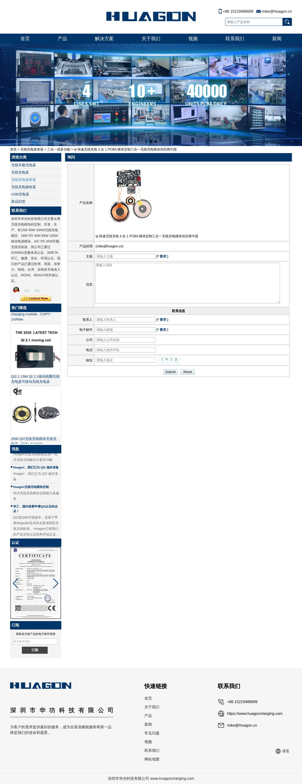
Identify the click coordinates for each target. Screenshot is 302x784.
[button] (146, 141)
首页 (25, 38)
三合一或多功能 (58, 149)
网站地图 (151, 759)
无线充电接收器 (23, 187)
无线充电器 (20, 172)
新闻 (277, 38)
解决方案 (104, 38)
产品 (62, 38)
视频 (193, 38)
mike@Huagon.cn (277, 11)
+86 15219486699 (238, 11)
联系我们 (234, 38)
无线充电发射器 (31, 149)
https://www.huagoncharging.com (255, 714)
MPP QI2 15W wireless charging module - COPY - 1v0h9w (31, 315)
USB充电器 (20, 194)
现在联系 (36, 298)
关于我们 (151, 38)
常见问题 (151, 733)
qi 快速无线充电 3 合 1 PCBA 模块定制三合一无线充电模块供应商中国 (147, 236)
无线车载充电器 (23, 165)
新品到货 (18, 201)
